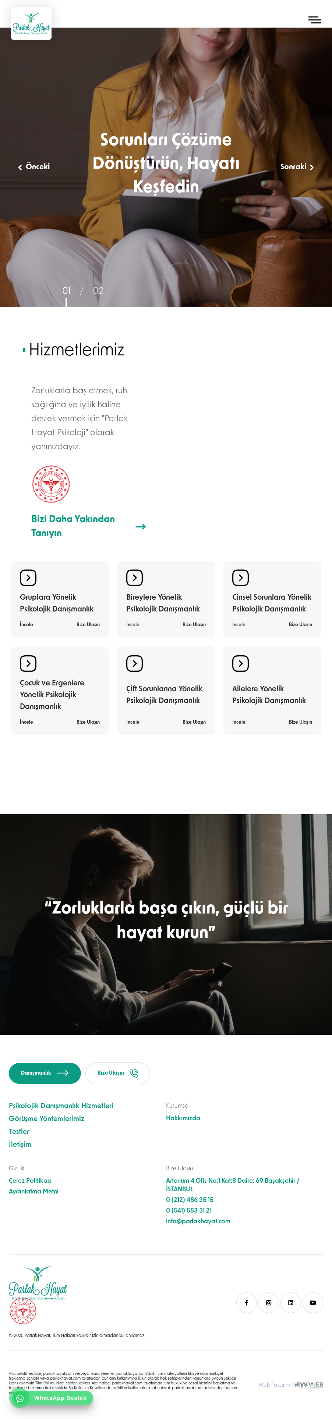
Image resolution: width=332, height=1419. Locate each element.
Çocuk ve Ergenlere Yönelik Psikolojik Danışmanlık (52, 695)
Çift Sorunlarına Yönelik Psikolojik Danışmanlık (164, 695)
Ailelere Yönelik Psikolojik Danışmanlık (269, 695)
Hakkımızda (183, 1118)
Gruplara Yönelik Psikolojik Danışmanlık (56, 603)
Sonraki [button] (297, 167)
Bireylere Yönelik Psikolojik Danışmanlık (163, 603)
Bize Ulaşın (88, 624)
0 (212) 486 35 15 (189, 1200)
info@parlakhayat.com (198, 1221)
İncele (26, 624)
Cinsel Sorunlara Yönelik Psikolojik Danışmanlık (271, 603)
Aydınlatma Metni (34, 1192)
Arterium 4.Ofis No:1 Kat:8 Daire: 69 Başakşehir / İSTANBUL (233, 1185)
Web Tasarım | (275, 1385)
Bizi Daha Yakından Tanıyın (88, 526)
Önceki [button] (34, 167)
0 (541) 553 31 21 (189, 1211)
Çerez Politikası (30, 1181)
